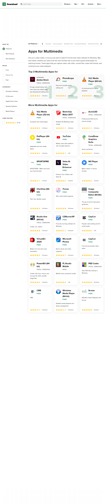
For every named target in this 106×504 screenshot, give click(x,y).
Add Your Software (35, 418)
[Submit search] (21, 4)
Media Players (8, 111)
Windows (67, 4)
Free (5, 70)
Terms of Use (59, 418)
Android (90, 4)
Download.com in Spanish (37, 425)
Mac (75, 4)
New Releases (8, 59)
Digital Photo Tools (10, 101)
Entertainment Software (94, 44)
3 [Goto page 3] (41, 317)
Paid (5, 80)
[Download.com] (9, 4)
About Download (34, 414)
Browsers (48, 44)
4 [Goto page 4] (46, 317)
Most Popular (8, 54)
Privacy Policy (59, 414)
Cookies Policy (60, 421)
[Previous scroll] (42, 43)
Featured (7, 49)
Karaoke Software (9, 106)
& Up (11, 122)
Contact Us (32, 421)
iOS (82, 4)
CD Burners (7, 96)
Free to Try (7, 75)
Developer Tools (68, 44)
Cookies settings (60, 431)
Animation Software (10, 91)
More (99, 4)
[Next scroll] (101, 43)
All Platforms (33, 44)
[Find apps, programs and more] (41, 4)
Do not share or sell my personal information (62, 426)
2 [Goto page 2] (35, 317)
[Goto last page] (100, 317)
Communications (57, 44)
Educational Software (80, 44)
